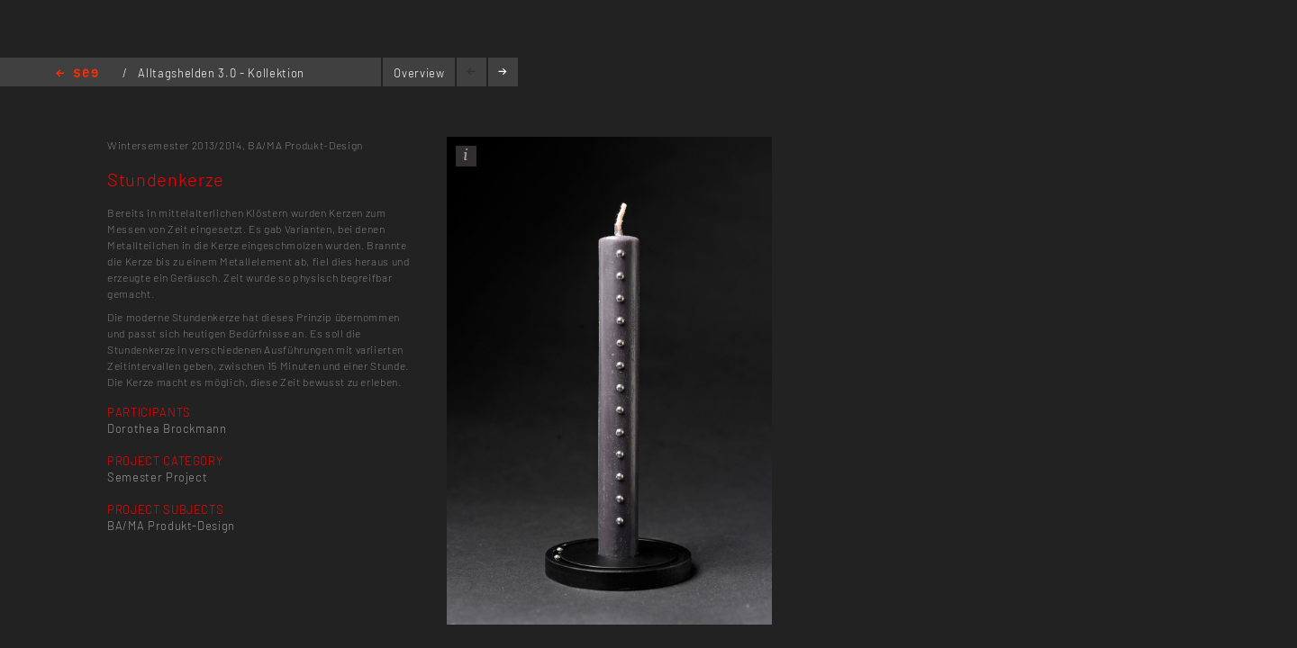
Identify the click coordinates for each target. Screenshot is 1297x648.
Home (77, 74)
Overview (419, 73)
